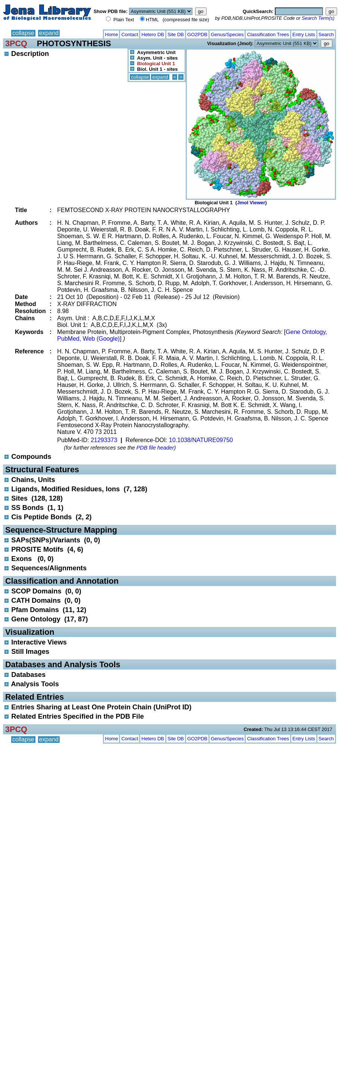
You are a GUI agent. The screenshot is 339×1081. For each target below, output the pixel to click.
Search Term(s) (318, 18)
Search (326, 34)
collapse (23, 33)
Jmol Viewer (251, 202)
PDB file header (155, 448)
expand (49, 33)
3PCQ (16, 43)
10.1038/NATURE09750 (201, 440)
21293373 (104, 440)
